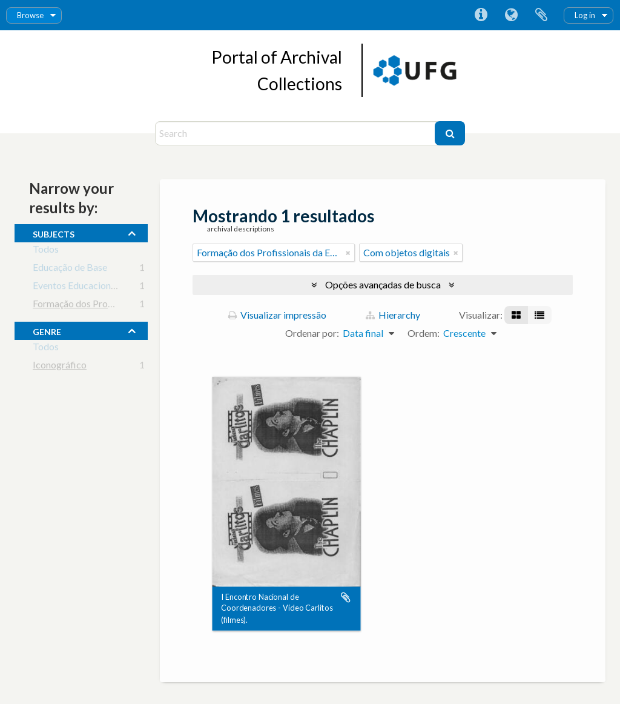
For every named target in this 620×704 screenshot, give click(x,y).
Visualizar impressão (277, 314)
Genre (47, 330)
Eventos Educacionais (77, 287)
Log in (585, 15)
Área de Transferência (541, 15)
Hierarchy (393, 314)
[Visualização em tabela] (539, 315)
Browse (30, 15)
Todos (46, 251)
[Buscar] (450, 133)
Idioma (511, 15)
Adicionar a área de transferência (346, 597)
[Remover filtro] (348, 252)
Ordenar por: (312, 333)
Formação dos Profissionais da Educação (116, 305)
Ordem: (423, 333)
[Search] (296, 133)
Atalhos (481, 15)
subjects (53, 232)
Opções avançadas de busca (383, 284)
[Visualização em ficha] (516, 315)
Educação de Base (70, 269)
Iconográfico (60, 367)
